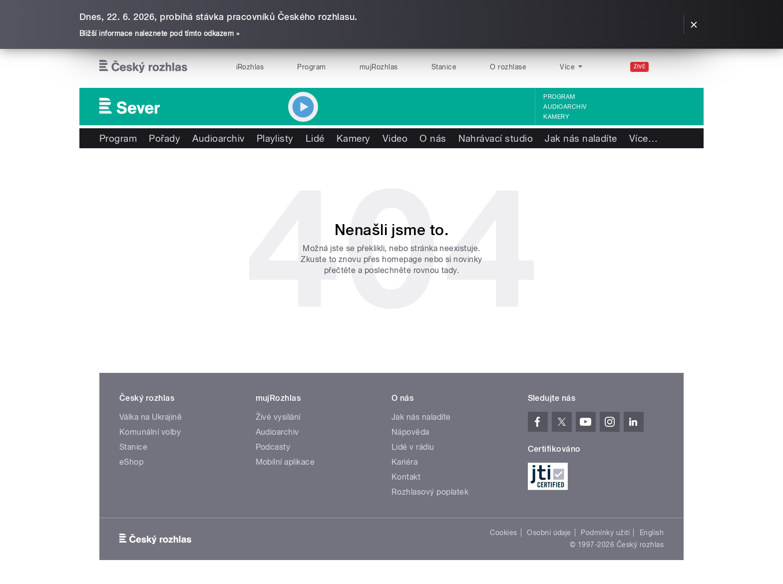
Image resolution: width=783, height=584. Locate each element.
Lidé (315, 138)
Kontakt (406, 477)
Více (643, 138)
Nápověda (410, 432)
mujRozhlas (379, 67)
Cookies (503, 533)
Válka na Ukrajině (150, 417)
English (652, 533)
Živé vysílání (278, 417)
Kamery (556, 116)
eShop (131, 462)
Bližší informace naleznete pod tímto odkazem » (159, 33)
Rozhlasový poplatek (430, 492)
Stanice (443, 67)
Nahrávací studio (495, 138)
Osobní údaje (549, 533)
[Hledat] (670, 67)
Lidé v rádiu (413, 447)
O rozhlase (508, 67)
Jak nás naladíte (581, 138)
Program (311, 67)
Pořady (164, 138)
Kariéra (404, 462)
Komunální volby (150, 432)
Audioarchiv (564, 106)
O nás (432, 138)
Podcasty (273, 447)
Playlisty (275, 138)
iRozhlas (250, 67)
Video (395, 138)
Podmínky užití (605, 533)
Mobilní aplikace (285, 462)
